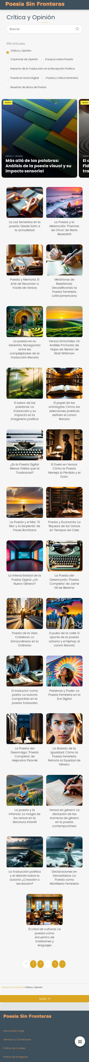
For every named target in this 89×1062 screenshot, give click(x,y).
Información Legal (13, 1030)
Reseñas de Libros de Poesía (26, 87)
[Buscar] (76, 28)
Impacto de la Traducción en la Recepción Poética (40, 69)
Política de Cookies (14, 1048)
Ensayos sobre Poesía (57, 59)
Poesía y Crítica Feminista (60, 78)
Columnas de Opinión (22, 59)
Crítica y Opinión (18, 51)
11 (55, 963)
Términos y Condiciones (17, 1039)
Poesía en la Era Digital (22, 78)
